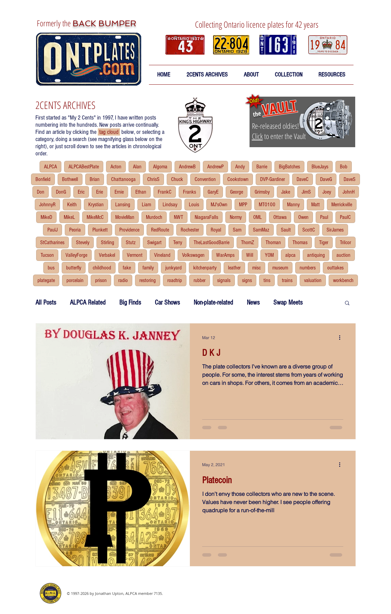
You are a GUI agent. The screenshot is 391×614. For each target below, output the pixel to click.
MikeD (46, 217)
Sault (286, 230)
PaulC (345, 217)
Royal (216, 230)
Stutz (131, 242)
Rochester (190, 230)
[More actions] (342, 337)
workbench (343, 280)
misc (256, 268)
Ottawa (280, 217)
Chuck (177, 179)
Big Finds (130, 302)
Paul (324, 217)
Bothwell (70, 179)
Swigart (154, 242)
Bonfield (42, 179)
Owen (303, 217)
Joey (326, 192)
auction (343, 255)
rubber (200, 280)
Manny (293, 204)
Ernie (119, 192)
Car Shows (167, 302)
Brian (95, 179)
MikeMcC (95, 217)
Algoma (160, 167)
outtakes (335, 268)
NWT (178, 217)
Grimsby (262, 192)
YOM (269, 255)
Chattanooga (123, 179)
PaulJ (52, 230)
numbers (308, 268)
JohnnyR (47, 204)
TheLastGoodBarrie (211, 242)
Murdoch (154, 217)
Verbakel (107, 255)
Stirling (107, 242)
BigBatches (289, 167)
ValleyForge (76, 255)
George (236, 192)
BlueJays (320, 167)
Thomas (299, 242)
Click (257, 136)
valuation (312, 280)
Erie (99, 192)
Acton (115, 167)
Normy (236, 217)
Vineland (162, 255)
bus (51, 268)
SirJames (335, 230)
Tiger (323, 242)
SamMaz (261, 230)
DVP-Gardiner (272, 179)
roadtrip (174, 280)
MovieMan (124, 217)
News (253, 302)
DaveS (350, 179)
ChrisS (153, 179)
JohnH (349, 192)
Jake (285, 192)
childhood (102, 268)
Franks (189, 192)
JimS (306, 192)
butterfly (73, 268)
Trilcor (345, 242)
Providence (129, 230)
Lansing (122, 204)
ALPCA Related (88, 302)
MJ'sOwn (219, 204)
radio (123, 280)
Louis (194, 204)
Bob (343, 167)
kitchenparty (204, 268)
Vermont (134, 255)
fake (127, 268)
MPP (243, 204)
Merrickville (341, 204)
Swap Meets (288, 302)
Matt (315, 204)
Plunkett (100, 230)
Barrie (261, 167)
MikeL (69, 217)
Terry (177, 242)
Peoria (75, 230)
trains (287, 280)
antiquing (316, 255)
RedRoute (160, 230)
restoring (147, 280)
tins (267, 280)
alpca (290, 255)
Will (249, 255)
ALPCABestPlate (84, 167)
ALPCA (50, 167)
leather (234, 268)
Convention (205, 179)
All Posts (45, 302)
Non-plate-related (213, 302)
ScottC (308, 230)
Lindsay (170, 204)
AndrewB (187, 167)
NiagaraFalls (206, 217)
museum (280, 268)
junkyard (173, 268)
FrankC (164, 192)
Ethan (140, 192)
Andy (240, 167)
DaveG (326, 179)
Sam (237, 230)
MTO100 (267, 204)
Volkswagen (193, 255)
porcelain (75, 280)
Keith (72, 204)
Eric (81, 192)
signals (223, 280)
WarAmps (225, 255)
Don (40, 192)
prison (101, 280)
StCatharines (52, 242)
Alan (137, 167)
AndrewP (215, 167)
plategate (46, 280)
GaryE (213, 192)
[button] (251, 74)
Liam (146, 204)
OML (257, 217)
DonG (61, 192)
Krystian (96, 204)
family (148, 268)
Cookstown (238, 179)
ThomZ (247, 242)
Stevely (82, 242)
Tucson (47, 255)
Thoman (273, 242)
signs (247, 280)
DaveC (303, 179)
